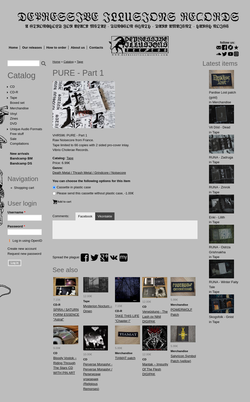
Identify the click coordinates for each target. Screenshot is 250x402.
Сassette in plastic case (74, 187)
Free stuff (17, 134)
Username (17, 212)
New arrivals (19, 153)
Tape (13, 98)
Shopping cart (24, 188)
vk (114, 258)
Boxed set (17, 103)
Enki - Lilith (217, 217)
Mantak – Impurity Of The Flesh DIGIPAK (155, 369)
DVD (13, 123)
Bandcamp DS (21, 163)
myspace (124, 258)
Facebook (85, 216)
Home (13, 47)
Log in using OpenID (27, 241)
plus (104, 258)
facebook (85, 258)
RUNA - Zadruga (221, 157)
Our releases (32, 47)
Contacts (96, 47)
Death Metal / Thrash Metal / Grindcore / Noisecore (89, 173)
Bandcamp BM (21, 158)
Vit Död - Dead (219, 127)
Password (16, 226)
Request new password (24, 254)
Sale (13, 139)
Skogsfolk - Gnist (221, 317)
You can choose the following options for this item (91, 181)
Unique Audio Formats (26, 129)
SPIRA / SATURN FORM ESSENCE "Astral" (66, 314)
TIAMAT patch (125, 358)
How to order (56, 47)
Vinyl (13, 114)
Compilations (19, 143)
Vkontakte (105, 216)
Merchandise (19, 108)
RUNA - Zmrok (219, 187)
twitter (94, 258)
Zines (14, 118)
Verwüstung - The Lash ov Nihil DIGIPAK (155, 316)
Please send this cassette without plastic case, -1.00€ (95, 193)
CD (12, 87)
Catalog (22, 75)
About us (78, 47)
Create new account (22, 249)
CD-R (14, 92)
